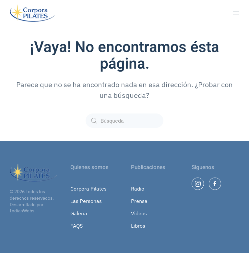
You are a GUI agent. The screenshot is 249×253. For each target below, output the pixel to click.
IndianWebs (22, 211)
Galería (78, 213)
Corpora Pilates (88, 188)
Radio (137, 188)
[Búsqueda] (124, 120)
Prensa (139, 201)
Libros (138, 225)
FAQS (76, 225)
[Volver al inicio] (33, 13)
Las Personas (86, 201)
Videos (139, 213)
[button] (236, 13)
